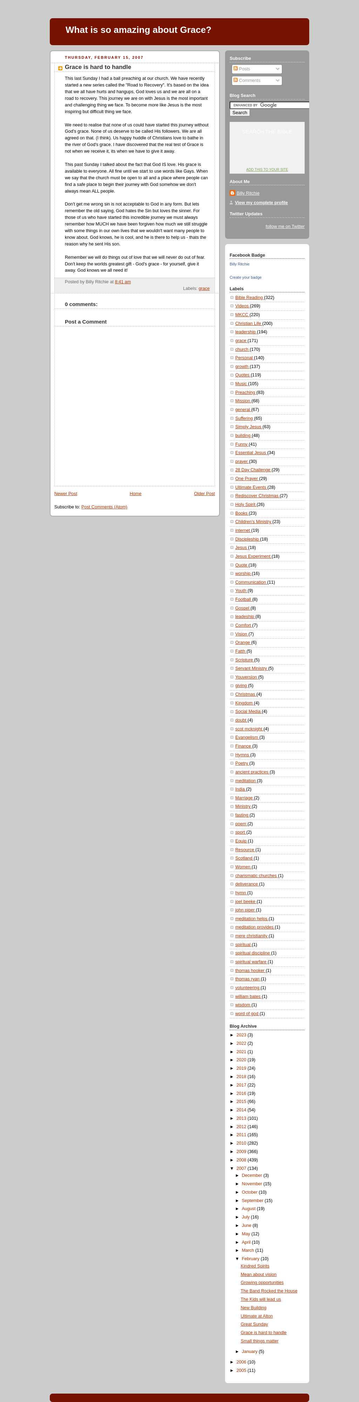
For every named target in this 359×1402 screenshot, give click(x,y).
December (253, 1175)
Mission (243, 400)
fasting (242, 815)
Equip (241, 841)
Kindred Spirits (255, 1266)
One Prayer (247, 478)
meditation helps (252, 918)
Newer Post (65, 493)
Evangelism (247, 737)
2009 (242, 1151)
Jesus (241, 547)
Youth (241, 590)
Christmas (245, 694)
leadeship (245, 616)
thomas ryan (248, 979)
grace (204, 288)
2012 (242, 1126)
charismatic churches (256, 875)
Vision (242, 634)
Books (242, 513)
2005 (242, 1370)
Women (243, 867)
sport (240, 832)
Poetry (242, 763)
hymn (241, 892)
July (246, 1217)
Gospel (242, 608)
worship (243, 573)
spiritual (243, 944)
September (253, 1200)
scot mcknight (249, 729)
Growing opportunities (262, 1282)
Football (243, 599)
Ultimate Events (251, 487)
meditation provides (255, 927)
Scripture (244, 660)
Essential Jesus (251, 452)
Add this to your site (267, 170)
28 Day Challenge (253, 469)
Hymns (242, 754)
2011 (242, 1134)
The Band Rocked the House (269, 1291)
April (247, 1242)
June (247, 1225)
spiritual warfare (251, 961)
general (243, 409)
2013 (242, 1118)
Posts (241, 69)
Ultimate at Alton (257, 1316)
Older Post (204, 493)
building (243, 435)
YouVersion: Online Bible (267, 156)
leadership (246, 331)
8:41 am (123, 281)
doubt (241, 720)
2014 (242, 1110)
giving (241, 685)
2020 (242, 1059)
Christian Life (248, 323)
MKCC (242, 314)
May (246, 1233)
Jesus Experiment (253, 556)
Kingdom (244, 703)
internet (243, 530)
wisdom (243, 1004)
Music (241, 383)
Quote (242, 565)
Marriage (244, 798)
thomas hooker (250, 970)
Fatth (240, 651)
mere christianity (252, 935)
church (242, 349)
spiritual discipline (253, 953)
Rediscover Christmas (257, 495)
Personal (244, 357)
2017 (242, 1085)
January (250, 1351)
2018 (242, 1076)
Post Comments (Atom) (104, 507)
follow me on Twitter (285, 226)
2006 (242, 1362)
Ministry (243, 806)
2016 (242, 1093)
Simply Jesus (249, 426)
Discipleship (247, 539)
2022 (242, 1043)
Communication (251, 582)
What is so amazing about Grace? (138, 30)
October (250, 1192)
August (249, 1208)
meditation (246, 780)
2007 (242, 1168)
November (253, 1183)
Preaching (245, 392)
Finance (243, 746)
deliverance (247, 884)
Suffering (244, 418)
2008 (242, 1160)
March (249, 1250)
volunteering (247, 987)
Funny (242, 444)
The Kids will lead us (261, 1299)
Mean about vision (259, 1274)
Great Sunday (254, 1324)
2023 (242, 1035)
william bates (248, 996)
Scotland (244, 858)
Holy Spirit (246, 504)
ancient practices (252, 772)
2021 (242, 1051)
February (251, 1258)
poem (241, 823)
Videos (242, 306)
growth (242, 366)
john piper (245, 910)
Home (136, 493)
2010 (242, 1143)
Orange (243, 642)
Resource (245, 849)
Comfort (243, 625)
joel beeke (246, 901)
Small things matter (260, 1341)
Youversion (246, 677)
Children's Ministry (253, 521)
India (240, 789)
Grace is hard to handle (98, 67)
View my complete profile (261, 202)
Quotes (243, 375)
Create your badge (246, 277)
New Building (254, 1307)
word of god (247, 1013)
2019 (242, 1068)
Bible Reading (249, 297)
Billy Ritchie (248, 193)
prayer (242, 461)
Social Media (248, 711)
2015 (242, 1101)
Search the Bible (267, 131)
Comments (246, 80)
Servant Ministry (251, 668)
